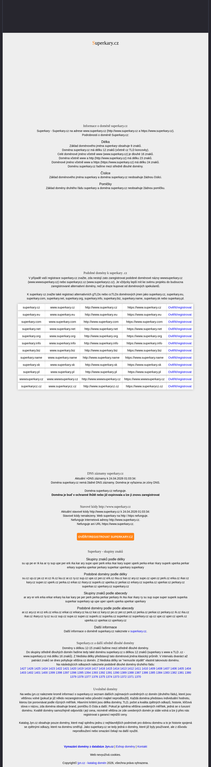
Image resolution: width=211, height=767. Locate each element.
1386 (145, 672)
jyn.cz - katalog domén (92, 763)
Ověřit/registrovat (180, 307)
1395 (80, 672)
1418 (87, 668)
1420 (73, 668)
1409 (152, 668)
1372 (123, 676)
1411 (138, 668)
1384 (159, 672)
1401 (37, 672)
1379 (73, 676)
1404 (188, 668)
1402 (30, 672)
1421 (66, 668)
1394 (87, 672)
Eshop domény (125, 746)
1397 (66, 672)
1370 (138, 676)
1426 (30, 668)
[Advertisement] (105, 84)
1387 (138, 672)
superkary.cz (138, 631)
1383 (166, 672)
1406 (173, 668)
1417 (95, 668)
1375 (102, 676)
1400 (45, 672)
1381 (180, 672)
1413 (123, 668)
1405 (180, 668)
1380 (188, 672)
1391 (109, 672)
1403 (23, 672)
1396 (73, 672)
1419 (80, 668)
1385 (152, 672)
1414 (116, 668)
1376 (95, 676)
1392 (102, 672)
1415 (109, 668)
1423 (52, 668)
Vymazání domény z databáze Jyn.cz (89, 746)
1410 (145, 668)
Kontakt (142, 746)
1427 (23, 668)
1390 (116, 672)
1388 (130, 672)
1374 (109, 676)
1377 (87, 676)
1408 (159, 668)
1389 (123, 672)
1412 (130, 668)
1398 (59, 672)
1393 (95, 672)
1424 (45, 668)
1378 (80, 676)
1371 (130, 676)
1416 (102, 668)
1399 (52, 672)
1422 (59, 668)
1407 (166, 668)
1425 (37, 668)
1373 (116, 676)
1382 (173, 672)
